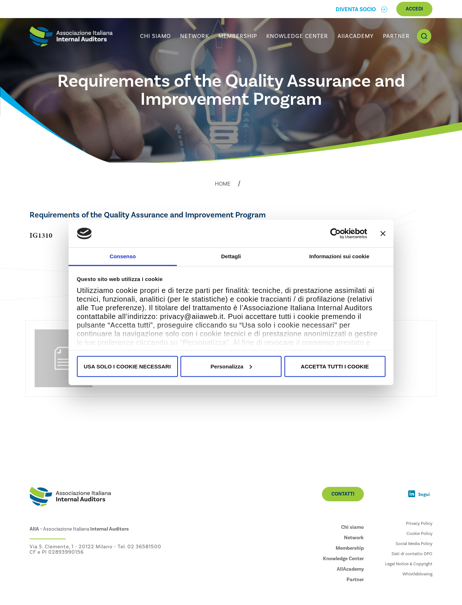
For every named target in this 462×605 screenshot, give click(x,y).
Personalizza (231, 366)
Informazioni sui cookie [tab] (339, 256)
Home (223, 184)
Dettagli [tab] (231, 256)
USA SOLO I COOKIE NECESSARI (127, 366)
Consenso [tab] (123, 256)
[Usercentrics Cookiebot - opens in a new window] (335, 233)
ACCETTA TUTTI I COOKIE (335, 366)
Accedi (414, 9)
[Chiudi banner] (382, 233)
